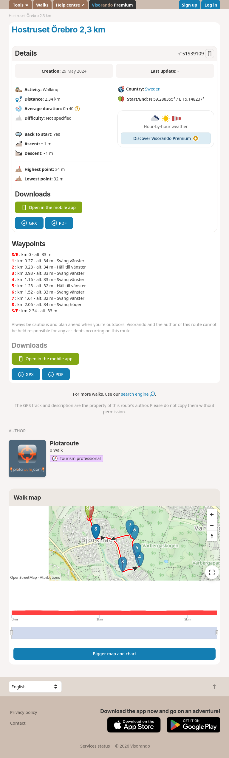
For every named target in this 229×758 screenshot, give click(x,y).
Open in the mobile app (48, 207)
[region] (114, 543)
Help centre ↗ (70, 5)
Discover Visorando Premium (165, 138)
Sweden (152, 89)
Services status (95, 746)
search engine (138, 394)
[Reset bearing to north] (212, 536)
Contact (18, 723)
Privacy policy (23, 712)
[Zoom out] (212, 525)
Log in (211, 5)
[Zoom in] (212, 514)
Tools (20, 5)
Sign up (189, 5)
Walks (42, 5)
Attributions (50, 577)
